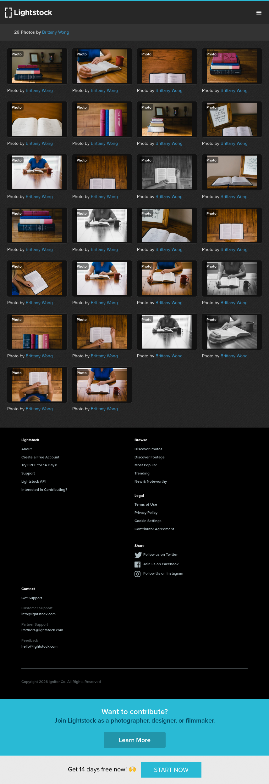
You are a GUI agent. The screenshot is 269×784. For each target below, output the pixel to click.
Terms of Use (145, 504)
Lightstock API (33, 481)
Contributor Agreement (154, 528)
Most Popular (145, 465)
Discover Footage (149, 457)
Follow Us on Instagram (163, 573)
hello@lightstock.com (39, 646)
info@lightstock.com (38, 613)
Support (28, 473)
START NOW (171, 769)
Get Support (31, 597)
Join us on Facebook (160, 563)
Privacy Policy (145, 512)
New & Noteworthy (150, 481)
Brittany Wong (55, 32)
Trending (142, 473)
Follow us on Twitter (160, 554)
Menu (259, 13)
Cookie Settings (148, 520)
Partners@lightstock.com (42, 630)
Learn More (135, 739)
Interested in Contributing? (44, 489)
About (26, 449)
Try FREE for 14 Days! (39, 465)
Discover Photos (148, 449)
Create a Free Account (40, 457)
